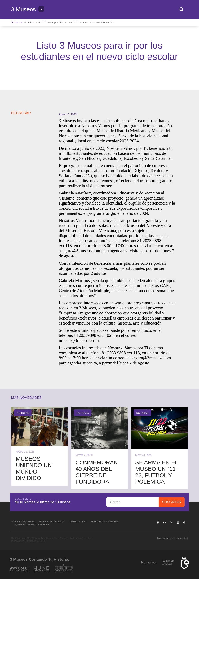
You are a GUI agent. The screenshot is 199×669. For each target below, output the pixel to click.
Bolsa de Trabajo (52, 611)
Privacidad (182, 627)
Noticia (28, 22)
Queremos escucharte (32, 614)
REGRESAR (21, 203)
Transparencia (165, 627)
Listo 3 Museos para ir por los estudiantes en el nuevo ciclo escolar (75, 22)
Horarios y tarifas (105, 611)
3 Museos (23, 9)
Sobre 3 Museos (23, 611)
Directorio (78, 611)
